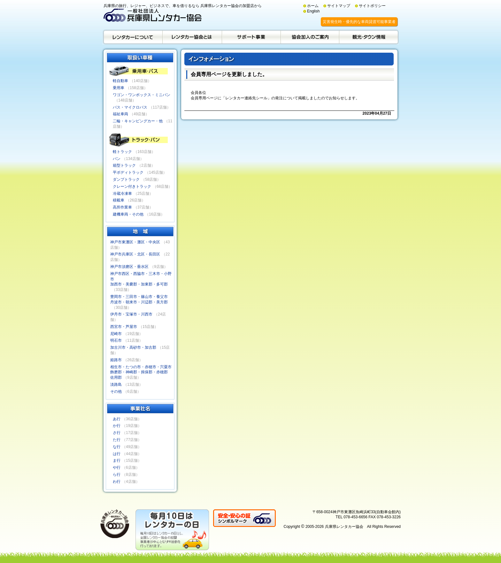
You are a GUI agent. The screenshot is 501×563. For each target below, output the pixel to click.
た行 (116, 439)
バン (116, 158)
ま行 (116, 460)
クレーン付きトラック (132, 186)
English (313, 11)
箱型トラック (124, 165)
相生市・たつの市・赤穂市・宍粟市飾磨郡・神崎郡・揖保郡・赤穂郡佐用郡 (141, 372)
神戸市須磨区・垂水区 (129, 266)
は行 (116, 454)
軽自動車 (120, 81)
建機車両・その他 (128, 214)
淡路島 (116, 384)
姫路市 (116, 360)
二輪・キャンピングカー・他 (138, 121)
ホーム (313, 6)
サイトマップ (338, 6)
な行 (116, 447)
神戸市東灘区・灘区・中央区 (135, 242)
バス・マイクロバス (130, 107)
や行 (116, 467)
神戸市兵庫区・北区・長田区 (135, 254)
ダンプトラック (126, 179)
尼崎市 (116, 333)
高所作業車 (122, 207)
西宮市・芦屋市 (123, 326)
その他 (116, 391)
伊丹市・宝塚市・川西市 (131, 314)
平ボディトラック (128, 172)
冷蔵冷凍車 (122, 193)
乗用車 (118, 88)
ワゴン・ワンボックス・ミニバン (141, 95)
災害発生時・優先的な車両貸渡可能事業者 (359, 21)
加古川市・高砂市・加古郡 (133, 347)
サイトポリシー (372, 6)
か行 (116, 425)
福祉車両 (120, 114)
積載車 (118, 200)
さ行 (116, 432)
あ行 (116, 419)
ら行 (116, 474)
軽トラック (122, 151)
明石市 (116, 340)
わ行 (116, 481)
